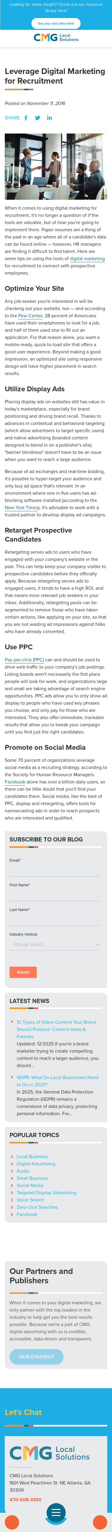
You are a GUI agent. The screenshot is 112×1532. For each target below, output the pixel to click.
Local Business (32, 1030)
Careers (97, 1429)
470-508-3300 (26, 1373)
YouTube (65, 1478)
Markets (38, 1429)
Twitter (38, 118)
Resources (61, 1429)
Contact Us (100, 1522)
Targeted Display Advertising (46, 1066)
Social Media (30, 1059)
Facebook (26, 118)
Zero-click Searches (37, 1081)
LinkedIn (50, 118)
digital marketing (87, 258)
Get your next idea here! (56, 23)
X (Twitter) (46, 1478)
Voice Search (30, 1074)
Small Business (32, 1052)
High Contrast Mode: (50, 1497)
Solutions (17, 1429)
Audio (23, 1045)
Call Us (12, 1522)
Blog (80, 1429)
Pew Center (30, 315)
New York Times (21, 507)
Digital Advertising (36, 1038)
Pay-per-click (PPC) (24, 659)
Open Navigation (59, 1512)
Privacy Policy (56, 1436)
